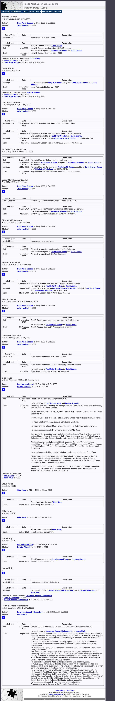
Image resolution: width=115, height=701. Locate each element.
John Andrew (93, 167)
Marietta (10, 60)
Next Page (57, 11)
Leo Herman (25, 384)
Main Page (5, 11)
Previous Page (47, 11)
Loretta (24, 387)
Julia (22, 25)
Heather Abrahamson (55, 694)
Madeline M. (66, 167)
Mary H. (55, 83)
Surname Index (16, 11)
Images (31, 11)
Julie (11, 598)
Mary (35, 592)
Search (38, 11)
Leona (22, 614)
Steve (9, 476)
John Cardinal (74, 699)
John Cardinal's (48, 699)
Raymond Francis (64, 138)
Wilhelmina (43, 169)
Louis (57, 46)
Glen (21, 490)
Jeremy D (89, 699)
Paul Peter (25, 23)
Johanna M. (43, 290)
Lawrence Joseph (60, 590)
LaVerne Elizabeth (65, 288)
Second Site (55, 699)
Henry (87, 590)
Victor (93, 288)
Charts (25, 11)
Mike (8, 478)
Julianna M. (48, 162)
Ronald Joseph (16, 600)
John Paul (11, 62)
